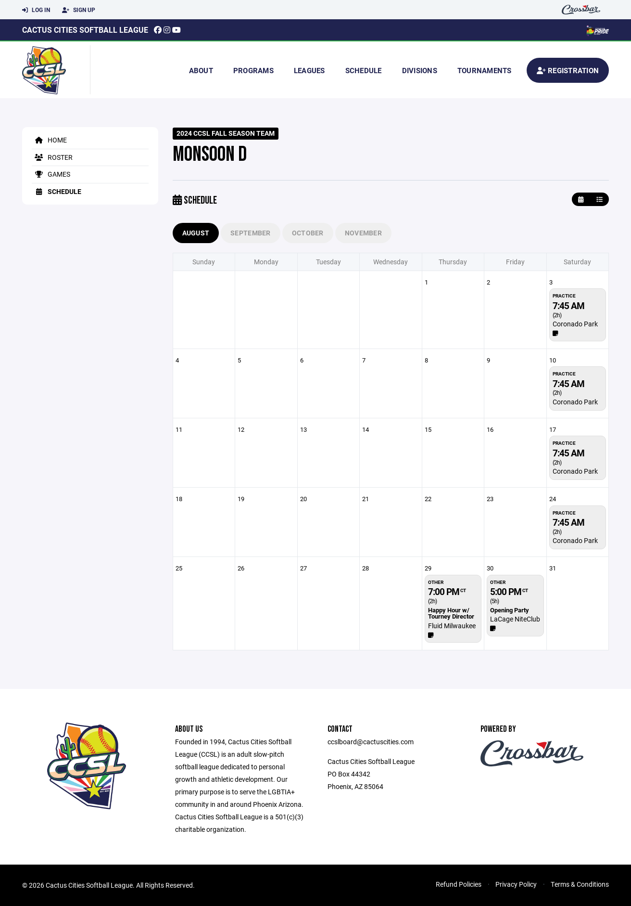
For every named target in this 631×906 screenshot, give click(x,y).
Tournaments (484, 70)
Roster (52, 157)
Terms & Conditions (580, 884)
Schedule (363, 70)
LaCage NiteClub (515, 618)
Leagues (309, 70)
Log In (36, 10)
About (201, 70)
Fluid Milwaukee (452, 625)
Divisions (419, 70)
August (196, 232)
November (363, 232)
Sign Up (78, 10)
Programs (253, 70)
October (308, 232)
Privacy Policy (516, 884)
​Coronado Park (575, 323)
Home (49, 139)
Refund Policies (458, 884)
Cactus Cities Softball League (85, 30)
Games (51, 174)
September (250, 232)
